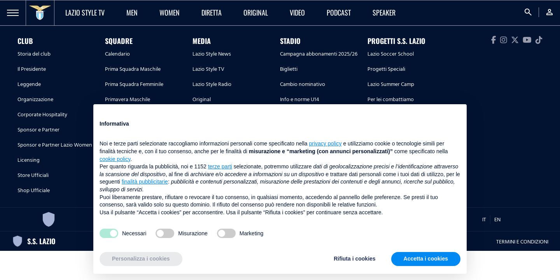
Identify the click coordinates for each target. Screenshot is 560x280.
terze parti (220, 166)
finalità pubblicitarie (145, 181)
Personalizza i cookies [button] (141, 259)
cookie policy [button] (115, 159)
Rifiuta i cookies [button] (354, 259)
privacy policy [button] (325, 143)
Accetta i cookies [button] (426, 259)
